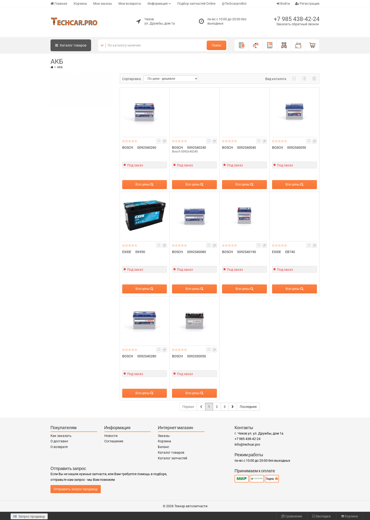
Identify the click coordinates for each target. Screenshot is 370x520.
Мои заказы (102, 3)
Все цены (144, 184)
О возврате (59, 447)
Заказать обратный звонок (297, 24)
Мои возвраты (129, 3)
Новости (111, 436)
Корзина (80, 3)
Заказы (164, 436)
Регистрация (307, 3)
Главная (58, 3)
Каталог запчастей (172, 458)
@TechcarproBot (234, 3)
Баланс (163, 447)
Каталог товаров (171, 452)
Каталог (70, 45)
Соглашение (113, 441)
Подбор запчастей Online (196, 3)
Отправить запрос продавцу (76, 489)
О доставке (59, 441)
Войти (283, 3)
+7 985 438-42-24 (297, 19)
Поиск (216, 45)
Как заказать (60, 436)
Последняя (248, 407)
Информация (157, 3)
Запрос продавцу (29, 516)
